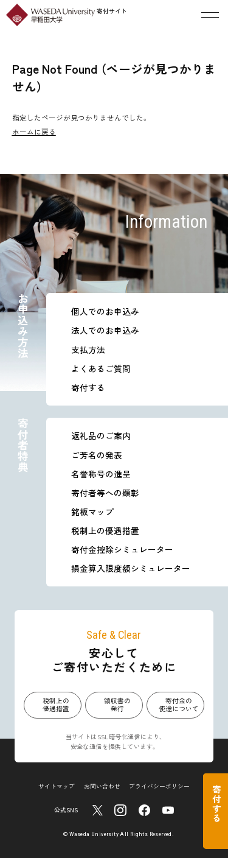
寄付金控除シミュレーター (122, 549)
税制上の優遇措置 (105, 530)
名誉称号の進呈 (101, 474)
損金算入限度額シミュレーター (130, 568)
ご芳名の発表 (96, 455)
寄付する (88, 387)
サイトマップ (56, 786)
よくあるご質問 (101, 368)
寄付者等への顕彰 (105, 493)
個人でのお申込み (105, 311)
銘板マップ (92, 511)
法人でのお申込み (105, 330)
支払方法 (88, 349)
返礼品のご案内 (101, 435)
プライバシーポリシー (159, 786)
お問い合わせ (102, 786)
